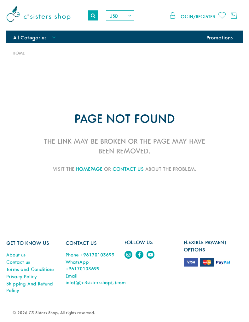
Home (19, 53)
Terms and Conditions (30, 269)
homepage (89, 169)
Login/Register (196, 17)
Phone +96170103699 (90, 255)
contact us (128, 169)
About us (16, 255)
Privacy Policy (21, 276)
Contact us (18, 262)
